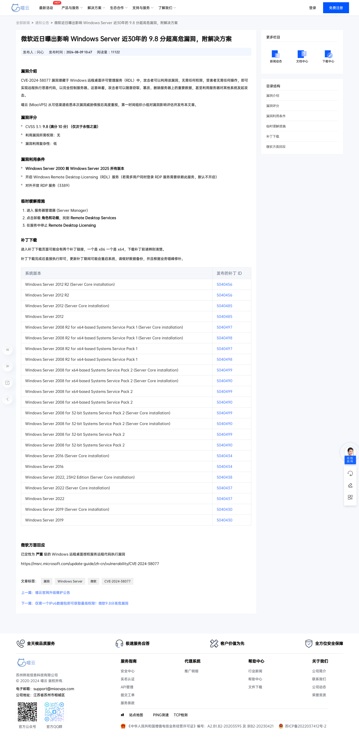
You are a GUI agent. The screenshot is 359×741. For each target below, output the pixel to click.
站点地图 (136, 715)
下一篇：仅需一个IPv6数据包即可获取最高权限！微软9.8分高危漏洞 (74, 603)
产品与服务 (70, 7)
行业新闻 (255, 671)
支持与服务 (141, 7)
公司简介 (319, 671)
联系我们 (319, 679)
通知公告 (42, 22)
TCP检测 (181, 715)
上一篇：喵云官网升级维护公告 (45, 592)
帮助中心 (255, 679)
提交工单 (128, 695)
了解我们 (165, 7)
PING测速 (161, 715)
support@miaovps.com (53, 688)
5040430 (224, 509)
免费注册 (336, 7)
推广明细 (191, 671)
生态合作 (117, 7)
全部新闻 (23, 22)
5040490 (224, 380)
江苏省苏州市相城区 (49, 695)
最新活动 (47, 5)
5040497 (224, 327)
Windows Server (70, 581)
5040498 (224, 338)
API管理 (127, 687)
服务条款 (128, 703)
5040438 (224, 477)
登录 (312, 7)
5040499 (224, 370)
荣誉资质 (319, 695)
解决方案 (94, 7)
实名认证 (128, 679)
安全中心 (128, 671)
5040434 (224, 455)
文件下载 (255, 687)
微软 (93, 581)
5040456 (224, 284)
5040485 (224, 305)
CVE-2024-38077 (117, 581)
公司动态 (319, 687)
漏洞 (47, 581)
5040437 (224, 488)
